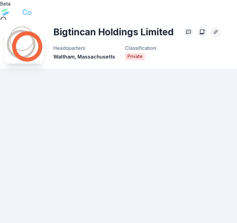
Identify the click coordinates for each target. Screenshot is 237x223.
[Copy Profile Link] (216, 32)
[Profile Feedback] (188, 32)
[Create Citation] (202, 32)
